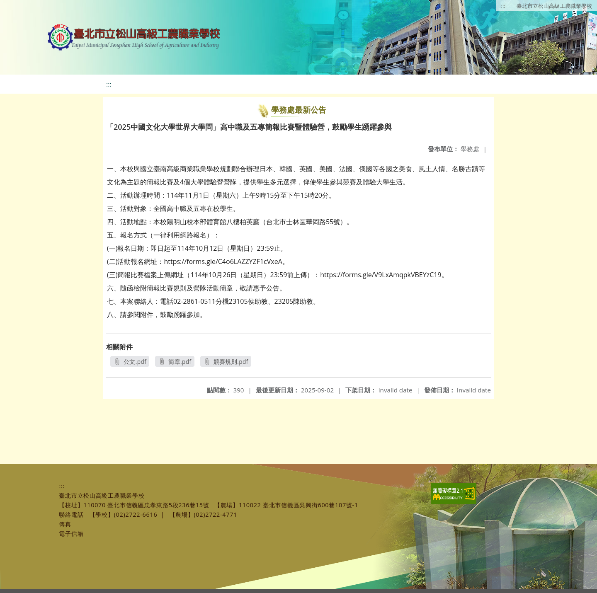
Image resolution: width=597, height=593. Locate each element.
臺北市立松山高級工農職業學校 (554, 6)
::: (503, 6)
